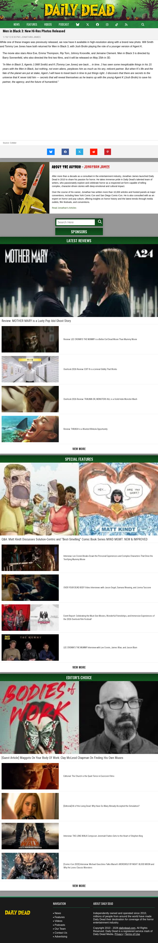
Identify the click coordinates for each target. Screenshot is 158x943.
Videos (48, 24)
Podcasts (60, 925)
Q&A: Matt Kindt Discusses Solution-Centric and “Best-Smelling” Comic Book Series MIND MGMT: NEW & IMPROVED (75, 539)
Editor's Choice (79, 677)
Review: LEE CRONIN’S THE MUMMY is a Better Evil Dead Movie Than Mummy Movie (100, 339)
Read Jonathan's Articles (64, 208)
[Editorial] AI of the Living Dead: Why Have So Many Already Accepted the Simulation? (102, 806)
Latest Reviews (79, 240)
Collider (13, 143)
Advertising (61, 936)
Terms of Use (132, 934)
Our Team (60, 928)
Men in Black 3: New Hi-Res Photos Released (34, 31)
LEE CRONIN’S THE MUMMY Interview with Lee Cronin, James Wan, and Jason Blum (100, 647)
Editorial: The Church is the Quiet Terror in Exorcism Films (89, 776)
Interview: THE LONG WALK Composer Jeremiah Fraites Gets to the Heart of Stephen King (103, 836)
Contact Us (61, 932)
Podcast (64, 24)
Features (32, 24)
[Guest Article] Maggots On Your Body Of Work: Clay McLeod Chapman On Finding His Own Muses (62, 758)
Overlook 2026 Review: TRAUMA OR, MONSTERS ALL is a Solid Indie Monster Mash (100, 399)
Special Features (79, 459)
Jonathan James (31, 37)
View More (79, 449)
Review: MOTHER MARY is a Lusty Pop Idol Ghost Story (36, 321)
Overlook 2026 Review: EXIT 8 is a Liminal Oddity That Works (90, 369)
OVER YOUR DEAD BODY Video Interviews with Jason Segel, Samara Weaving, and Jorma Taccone (107, 587)
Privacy (119, 934)
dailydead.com (127, 928)
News (17, 24)
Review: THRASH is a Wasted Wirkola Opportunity (86, 429)
